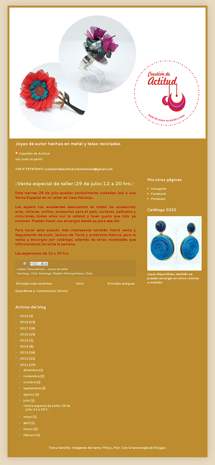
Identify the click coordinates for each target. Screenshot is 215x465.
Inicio (80, 283)
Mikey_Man (111, 447)
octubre (29, 382)
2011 (24, 364)
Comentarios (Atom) (52, 291)
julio (27, 400)
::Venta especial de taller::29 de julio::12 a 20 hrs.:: (74, 183)
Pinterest (158, 199)
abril (27, 423)
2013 (24, 352)
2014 (24, 346)
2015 (24, 340)
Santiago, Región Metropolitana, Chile (65, 273)
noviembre (31, 376)
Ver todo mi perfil (28, 159)
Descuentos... (36, 269)
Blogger (160, 447)
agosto (29, 394)
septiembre (32, 388)
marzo (28, 429)
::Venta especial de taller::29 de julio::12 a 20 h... (46, 407)
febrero (29, 435)
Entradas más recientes (34, 283)
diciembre (31, 370)
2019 (24, 322)
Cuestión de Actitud (34, 153)
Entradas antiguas (121, 283)
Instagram (159, 188)
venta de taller (58, 269)
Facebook (158, 193)
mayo (28, 416)
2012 (24, 358)
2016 (24, 334)
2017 (24, 328)
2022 (24, 316)
